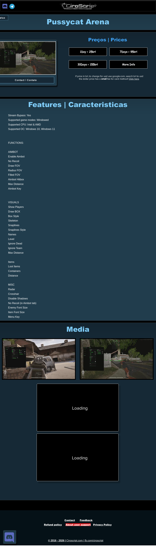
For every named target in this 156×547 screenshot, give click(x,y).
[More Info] (128, 64)
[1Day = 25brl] (88, 52)
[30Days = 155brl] (88, 64)
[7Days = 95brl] (128, 52)
